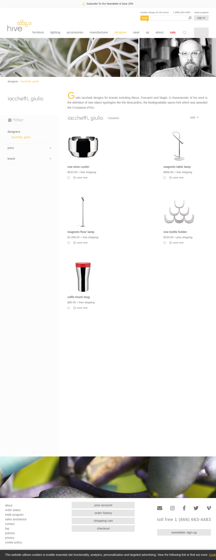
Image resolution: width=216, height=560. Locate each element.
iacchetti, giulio (30, 81)
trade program (201, 12)
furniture (38, 32)
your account (103, 505)
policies (10, 533)
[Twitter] (196, 508)
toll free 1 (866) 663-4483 (184, 519)
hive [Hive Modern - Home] (19, 25)
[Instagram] (172, 508)
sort (193, 117)
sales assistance (16, 519)
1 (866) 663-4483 (181, 12)
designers (14, 131)
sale (173, 32)
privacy (9, 537)
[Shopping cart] (201, 33)
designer (121, 32)
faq (7, 528)
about (160, 32)
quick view (80, 177)
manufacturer (99, 32)
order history (103, 513)
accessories (75, 32)
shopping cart (103, 520)
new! (136, 32)
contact (9, 524)
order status (13, 510)
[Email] (159, 508)
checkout (103, 528)
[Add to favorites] (68, 178)
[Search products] (171, 18)
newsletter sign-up (184, 532)
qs (147, 32)
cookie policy (13, 542)
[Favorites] (184, 32)
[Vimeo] (209, 508)
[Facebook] (184, 508)
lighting (55, 32)
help (144, 18)
